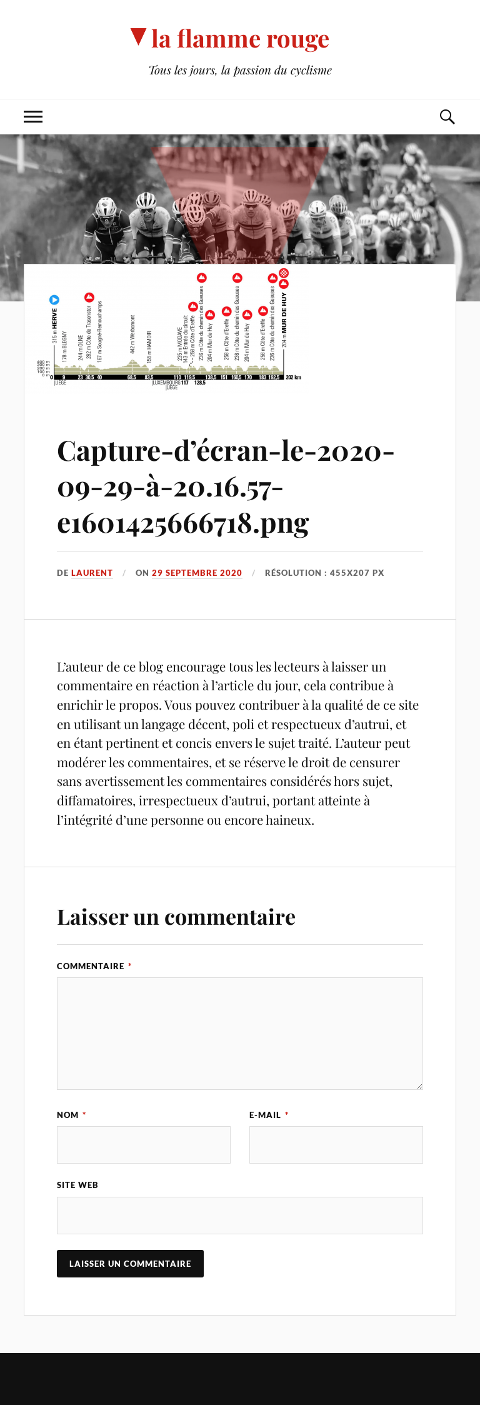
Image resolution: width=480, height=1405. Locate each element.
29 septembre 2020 (197, 573)
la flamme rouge (240, 38)
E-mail (269, 1115)
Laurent (92, 573)
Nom (71, 1115)
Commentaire (94, 966)
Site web (78, 1185)
